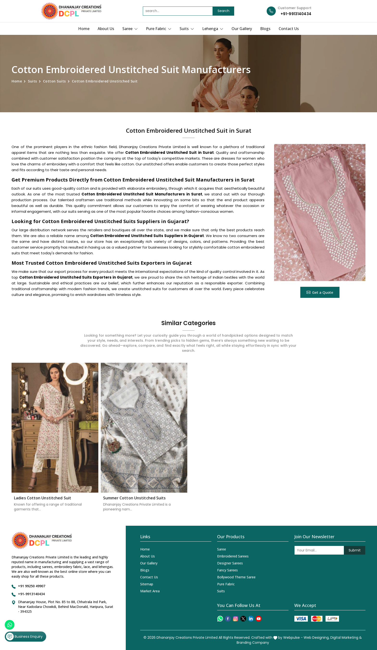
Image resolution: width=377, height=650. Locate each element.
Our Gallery (242, 28)
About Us (106, 28)
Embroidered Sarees (233, 556)
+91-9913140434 (296, 13)
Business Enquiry (24, 636)
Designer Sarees (230, 563)
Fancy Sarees (227, 570)
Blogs (265, 28)
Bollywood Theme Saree (236, 577)
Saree (130, 28)
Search (223, 10)
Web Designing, (316, 637)
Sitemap (146, 584)
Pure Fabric (158, 28)
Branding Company (253, 642)
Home (83, 28)
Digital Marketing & (346, 637)
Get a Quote (320, 292)
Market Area (150, 591)
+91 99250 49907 (31, 586)
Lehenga (212, 28)
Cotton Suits (54, 81)
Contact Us (289, 28)
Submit (355, 550)
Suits (187, 28)
